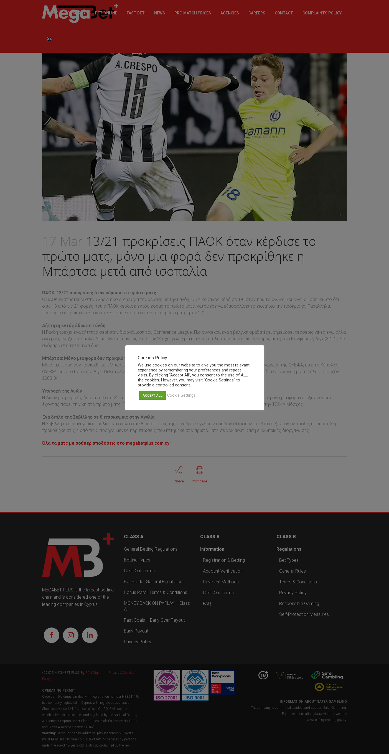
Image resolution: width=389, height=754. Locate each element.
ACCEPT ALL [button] (152, 395)
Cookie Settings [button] (181, 395)
